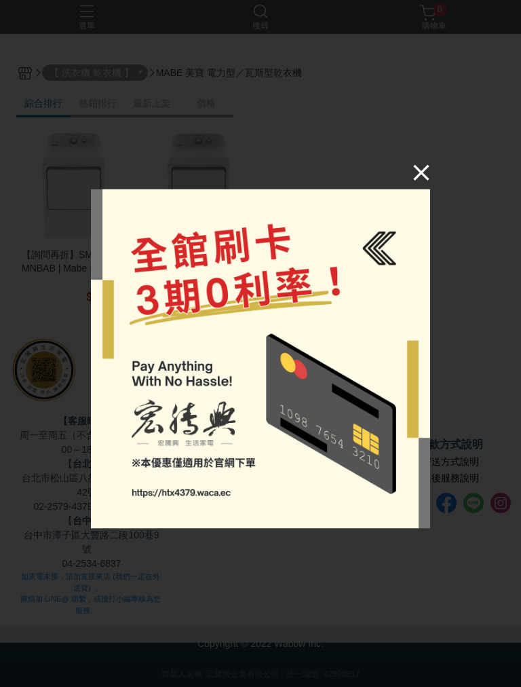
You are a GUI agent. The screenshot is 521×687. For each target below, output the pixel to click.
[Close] (421, 172)
